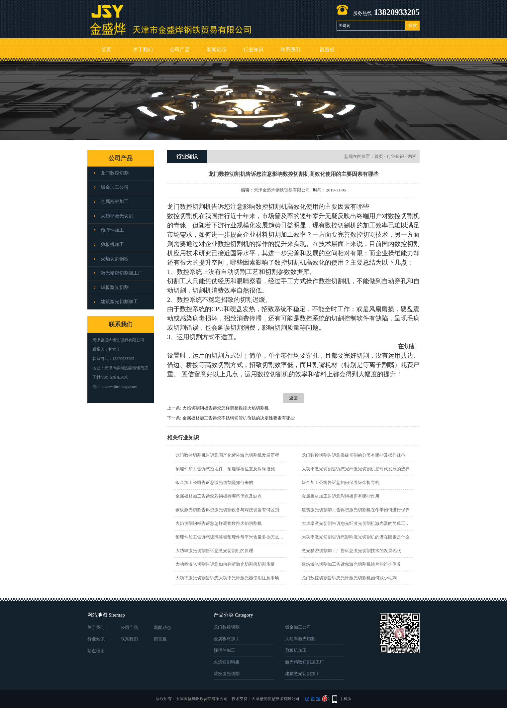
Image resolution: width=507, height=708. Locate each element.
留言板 (327, 49)
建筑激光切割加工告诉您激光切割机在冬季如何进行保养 (356, 509)
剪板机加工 (112, 244)
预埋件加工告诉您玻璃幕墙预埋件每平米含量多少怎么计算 (230, 536)
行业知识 (253, 49)
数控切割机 (340, 225)
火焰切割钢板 (115, 258)
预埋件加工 (112, 230)
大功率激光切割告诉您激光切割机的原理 (214, 550)
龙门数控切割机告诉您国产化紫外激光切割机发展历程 (227, 455)
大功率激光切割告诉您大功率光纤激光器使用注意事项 (227, 577)
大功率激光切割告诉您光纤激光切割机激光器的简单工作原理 (356, 523)
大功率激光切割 (117, 215)
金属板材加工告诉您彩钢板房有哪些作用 (340, 496)
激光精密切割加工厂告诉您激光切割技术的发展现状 (351, 550)
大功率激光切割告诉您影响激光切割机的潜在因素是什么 (356, 536)
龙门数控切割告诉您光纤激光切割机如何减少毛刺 (349, 577)
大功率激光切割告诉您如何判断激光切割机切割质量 (225, 564)
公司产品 (180, 49)
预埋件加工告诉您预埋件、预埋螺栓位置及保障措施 (225, 468)
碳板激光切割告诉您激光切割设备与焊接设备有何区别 (227, 509)
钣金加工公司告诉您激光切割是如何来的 (214, 482)
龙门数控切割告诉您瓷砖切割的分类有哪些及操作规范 (353, 455)
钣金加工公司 (115, 187)
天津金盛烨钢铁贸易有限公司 (282, 189)
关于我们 (143, 49)
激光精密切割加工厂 (122, 273)
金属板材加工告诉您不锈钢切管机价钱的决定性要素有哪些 (238, 417)
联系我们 (290, 49)
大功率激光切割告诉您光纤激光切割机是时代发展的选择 (356, 468)
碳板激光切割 (115, 287)
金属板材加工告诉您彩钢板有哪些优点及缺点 (218, 496)
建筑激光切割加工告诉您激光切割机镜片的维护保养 (351, 564)
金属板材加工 (115, 201)
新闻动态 (217, 49)
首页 (106, 49)
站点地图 (96, 650)
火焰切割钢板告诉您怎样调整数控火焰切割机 (225, 408)
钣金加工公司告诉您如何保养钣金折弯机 (340, 482)
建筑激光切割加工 (119, 301)
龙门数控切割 (115, 173)
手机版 (346, 698)
